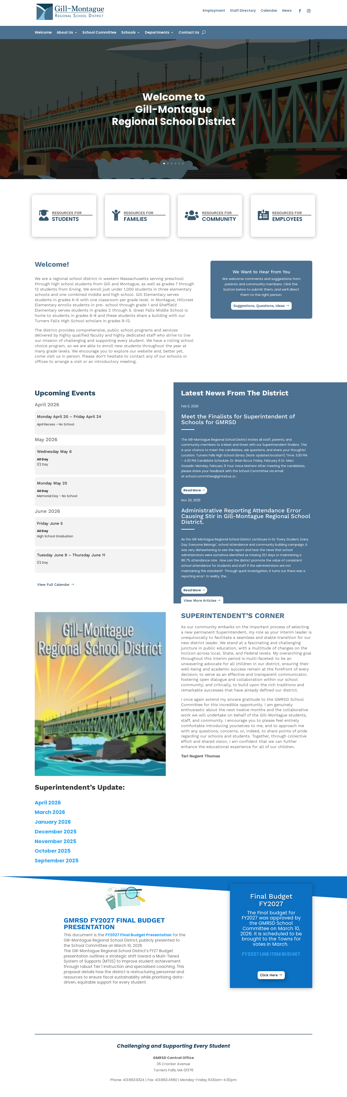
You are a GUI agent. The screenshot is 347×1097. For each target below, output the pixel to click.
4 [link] (175, 163)
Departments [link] (157, 33)
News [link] (287, 11)
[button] (299, 10)
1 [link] (164, 163)
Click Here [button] (269, 975)
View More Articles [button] (200, 600)
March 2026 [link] (50, 812)
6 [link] (183, 163)
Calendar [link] (269, 11)
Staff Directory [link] (243, 11)
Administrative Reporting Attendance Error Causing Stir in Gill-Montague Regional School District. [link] (245, 516)
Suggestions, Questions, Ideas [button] (259, 306)
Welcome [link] (43, 33)
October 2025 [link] (53, 850)
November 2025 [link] (55, 841)
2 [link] (168, 163)
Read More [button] (192, 590)
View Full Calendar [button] (53, 584)
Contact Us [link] (189, 33)
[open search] (204, 32)
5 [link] (179, 163)
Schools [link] (128, 33)
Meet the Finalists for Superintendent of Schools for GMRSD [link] (238, 419)
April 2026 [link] (48, 802)
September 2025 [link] (57, 860)
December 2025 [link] (56, 831)
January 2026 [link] (53, 821)
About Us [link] (65, 33)
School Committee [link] (99, 33)
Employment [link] (214, 11)
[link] (71, 20)
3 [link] (171, 163)
